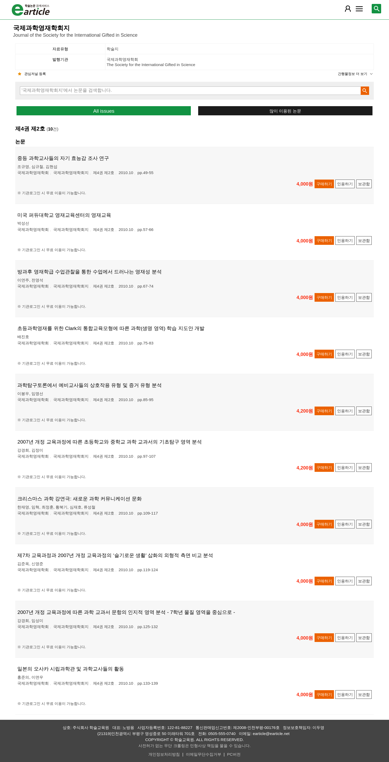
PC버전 (233, 754)
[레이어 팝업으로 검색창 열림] (376, 8)
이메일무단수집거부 (203, 754)
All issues (103, 111)
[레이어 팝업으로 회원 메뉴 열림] (348, 8)
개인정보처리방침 (164, 754)
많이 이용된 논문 (285, 111)
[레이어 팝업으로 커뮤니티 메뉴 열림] (359, 8)
